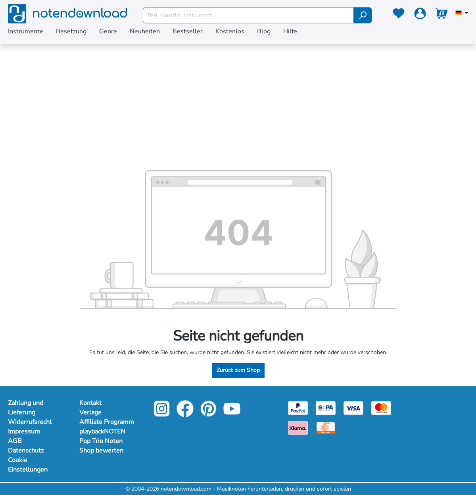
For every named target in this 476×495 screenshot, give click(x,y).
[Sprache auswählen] (461, 13)
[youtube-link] (232, 414)
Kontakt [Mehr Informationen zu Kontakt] (90, 403)
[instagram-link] (162, 414)
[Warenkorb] (441, 15)
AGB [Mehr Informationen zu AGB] (15, 441)
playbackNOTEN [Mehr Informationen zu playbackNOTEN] (102, 431)
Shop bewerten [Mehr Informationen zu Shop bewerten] (101, 450)
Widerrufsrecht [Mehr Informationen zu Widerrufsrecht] (30, 422)
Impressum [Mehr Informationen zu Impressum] (24, 431)
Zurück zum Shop (238, 370)
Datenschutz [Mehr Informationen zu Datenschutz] (26, 450)
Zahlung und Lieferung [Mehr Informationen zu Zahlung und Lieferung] (25, 408)
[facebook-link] (186, 414)
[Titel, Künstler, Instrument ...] (248, 15)
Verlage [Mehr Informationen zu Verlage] (90, 412)
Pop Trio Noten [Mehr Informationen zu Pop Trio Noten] (101, 441)
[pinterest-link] (209, 414)
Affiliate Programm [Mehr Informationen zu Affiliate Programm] (106, 422)
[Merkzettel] (398, 15)
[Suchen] (362, 15)
